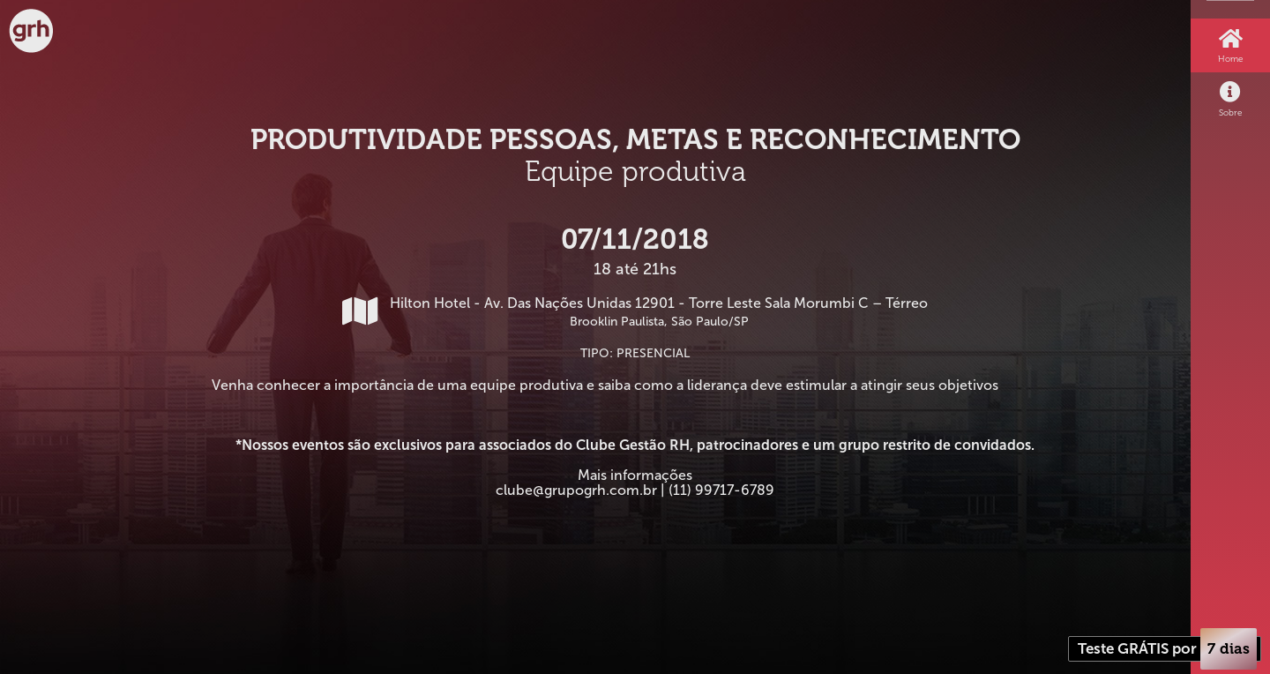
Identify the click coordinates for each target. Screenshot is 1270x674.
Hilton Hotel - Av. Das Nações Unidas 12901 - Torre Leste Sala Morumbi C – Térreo (635, 312)
